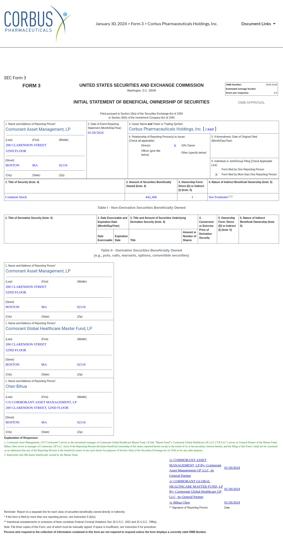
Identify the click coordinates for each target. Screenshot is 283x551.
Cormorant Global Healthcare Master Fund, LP (49, 328)
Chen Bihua (16, 386)
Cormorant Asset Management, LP (38, 129)
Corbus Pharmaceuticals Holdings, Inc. (165, 129)
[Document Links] (259, 24)
